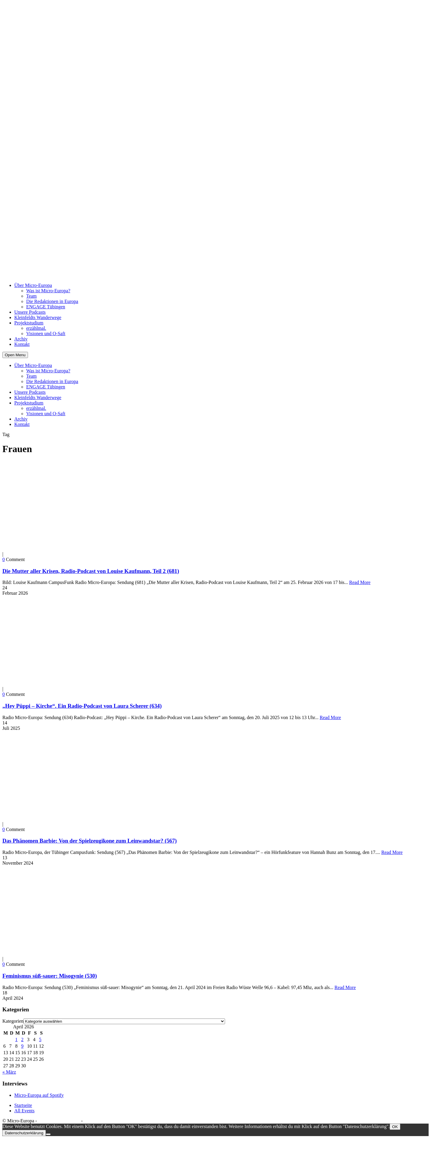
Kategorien (13, 1021)
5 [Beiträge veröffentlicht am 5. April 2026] (40, 1039)
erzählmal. (36, 328)
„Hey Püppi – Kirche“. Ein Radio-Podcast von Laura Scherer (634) (82, 706)
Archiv (20, 338)
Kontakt (22, 344)
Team (31, 296)
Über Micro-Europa (33, 285)
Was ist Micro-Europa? (48, 290)
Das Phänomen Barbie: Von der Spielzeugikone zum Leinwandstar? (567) (89, 841)
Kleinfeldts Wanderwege (37, 317)
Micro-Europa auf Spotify (39, 1095)
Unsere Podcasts (30, 312)
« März (9, 1071)
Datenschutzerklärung (59, 1120)
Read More (360, 582)
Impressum (94, 1120)
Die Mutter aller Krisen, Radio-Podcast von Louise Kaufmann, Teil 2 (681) (90, 571)
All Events (24, 1110)
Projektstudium (28, 322)
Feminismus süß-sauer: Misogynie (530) (49, 976)
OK (395, 1126)
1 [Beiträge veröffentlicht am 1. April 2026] (16, 1039)
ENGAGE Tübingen (45, 306)
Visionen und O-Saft (45, 333)
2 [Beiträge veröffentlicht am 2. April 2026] (22, 1039)
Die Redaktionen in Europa (52, 301)
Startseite (23, 1105)
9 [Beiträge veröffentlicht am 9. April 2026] (22, 1046)
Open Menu (15, 355)
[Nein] (48, 1134)
